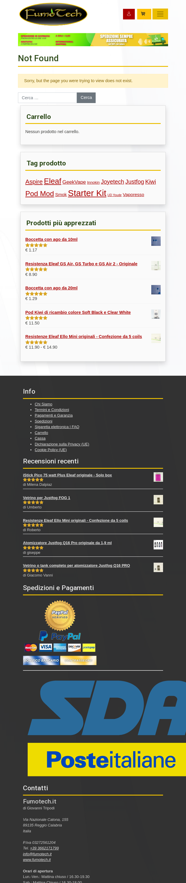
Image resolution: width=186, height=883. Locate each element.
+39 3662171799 (44, 848)
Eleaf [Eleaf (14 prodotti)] (52, 181)
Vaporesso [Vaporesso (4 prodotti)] (133, 194)
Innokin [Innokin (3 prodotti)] (93, 182)
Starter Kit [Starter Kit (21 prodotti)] (87, 193)
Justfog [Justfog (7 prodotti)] (134, 181)
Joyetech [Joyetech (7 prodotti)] (112, 181)
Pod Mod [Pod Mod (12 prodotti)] (39, 194)
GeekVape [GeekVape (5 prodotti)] (74, 182)
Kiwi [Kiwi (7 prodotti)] (150, 181)
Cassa (40, 438)
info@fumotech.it (37, 854)
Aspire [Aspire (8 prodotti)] (34, 181)
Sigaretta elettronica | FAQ (57, 427)
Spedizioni (43, 421)
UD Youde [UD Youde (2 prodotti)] (114, 195)
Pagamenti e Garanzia (54, 415)
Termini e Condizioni (52, 409)
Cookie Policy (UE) (51, 450)
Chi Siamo (43, 404)
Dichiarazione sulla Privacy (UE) (62, 444)
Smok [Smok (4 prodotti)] (61, 194)
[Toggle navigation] (160, 14)
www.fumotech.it (37, 859)
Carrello (41, 432)
